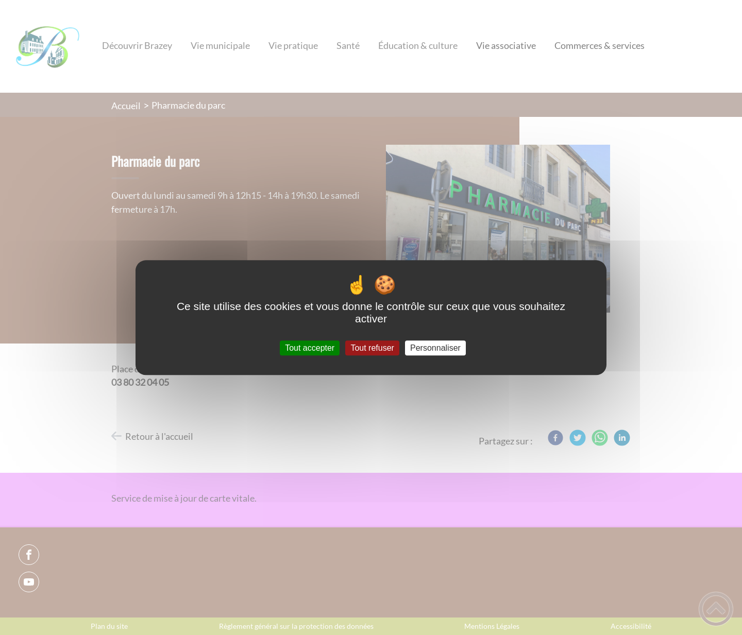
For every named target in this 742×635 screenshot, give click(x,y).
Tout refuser (372, 348)
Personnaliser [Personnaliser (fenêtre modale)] (435, 348)
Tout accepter (309, 348)
